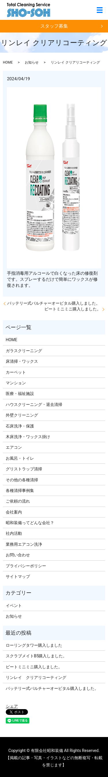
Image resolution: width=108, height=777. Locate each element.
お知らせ (32, 62)
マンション (16, 383)
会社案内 (14, 512)
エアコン (14, 447)
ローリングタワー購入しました (34, 645)
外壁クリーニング (22, 415)
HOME (8, 62)
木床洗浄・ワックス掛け (28, 436)
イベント (14, 605)
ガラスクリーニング (24, 350)
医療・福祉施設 (20, 393)
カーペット (16, 372)
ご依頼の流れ (18, 501)
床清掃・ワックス (22, 361)
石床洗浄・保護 (20, 426)
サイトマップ (18, 576)
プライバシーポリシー (26, 566)
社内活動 (14, 533)
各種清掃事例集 (20, 490)
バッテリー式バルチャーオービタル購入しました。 (53, 303)
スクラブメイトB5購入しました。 (36, 656)
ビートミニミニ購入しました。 (72, 309)
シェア (12, 706)
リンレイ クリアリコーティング (36, 677)
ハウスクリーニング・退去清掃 (34, 404)
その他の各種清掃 (22, 480)
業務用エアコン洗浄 (24, 544)
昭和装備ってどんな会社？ (30, 522)
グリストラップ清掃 (24, 469)
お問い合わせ (18, 555)
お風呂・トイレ (20, 458)
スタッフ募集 (54, 26)
